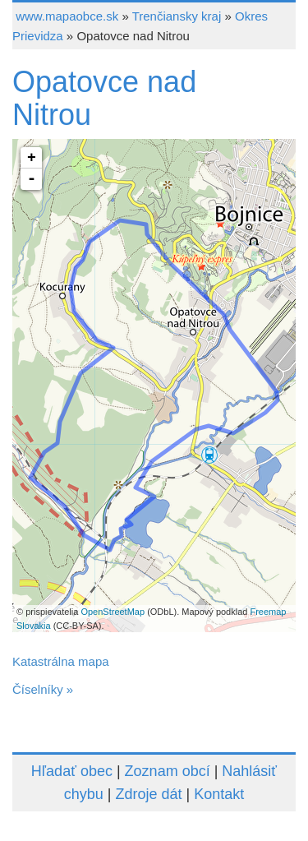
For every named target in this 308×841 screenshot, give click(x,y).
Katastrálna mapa (60, 661)
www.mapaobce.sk (67, 16)
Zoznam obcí (167, 771)
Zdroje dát (148, 794)
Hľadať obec (72, 771)
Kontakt (219, 794)
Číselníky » (42, 689)
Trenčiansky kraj (177, 16)
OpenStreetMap (112, 612)
